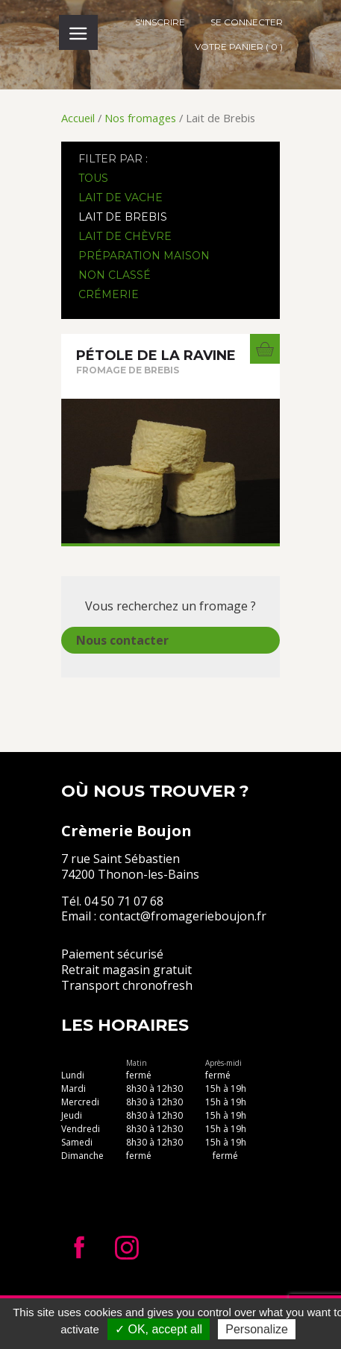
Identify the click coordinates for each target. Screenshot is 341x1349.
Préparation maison (144, 255)
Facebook (79, 1248)
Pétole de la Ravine (156, 355)
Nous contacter (122, 640)
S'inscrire (160, 22)
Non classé (114, 275)
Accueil (78, 117)
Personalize (256, 1329)
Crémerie (108, 294)
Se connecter (246, 22)
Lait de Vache (120, 197)
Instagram (127, 1248)
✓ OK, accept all (158, 1329)
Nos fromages (140, 117)
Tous (93, 178)
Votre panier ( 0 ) (239, 46)
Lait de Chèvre (125, 236)
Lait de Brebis (122, 217)
